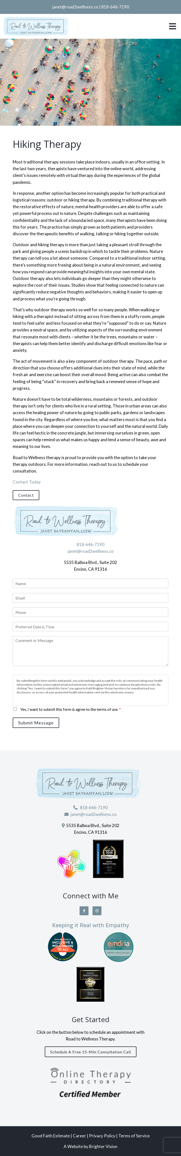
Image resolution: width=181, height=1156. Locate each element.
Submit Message (36, 722)
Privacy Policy (102, 1135)
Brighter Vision (103, 1146)
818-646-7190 (115, 6)
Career (80, 1135)
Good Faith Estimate (51, 1135)
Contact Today (27, 481)
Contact (26, 495)
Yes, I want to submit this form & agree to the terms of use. (70, 709)
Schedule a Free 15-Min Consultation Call (90, 1051)
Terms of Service (134, 1135)
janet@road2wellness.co (75, 6)
